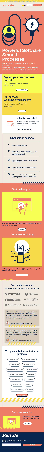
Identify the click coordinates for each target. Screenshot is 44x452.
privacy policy (15, 447)
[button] (22, 9)
